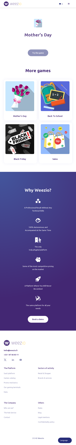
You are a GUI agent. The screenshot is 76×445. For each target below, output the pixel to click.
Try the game (38, 57)
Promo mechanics (11, 384)
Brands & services (45, 379)
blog (39, 414)
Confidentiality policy (46, 423)
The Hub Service (10, 414)
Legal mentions (44, 419)
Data (6, 393)
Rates (40, 409)
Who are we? (9, 409)
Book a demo (38, 319)
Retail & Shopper (44, 375)
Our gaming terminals (12, 389)
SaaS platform (9, 375)
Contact (7, 419)
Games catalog (9, 379)
